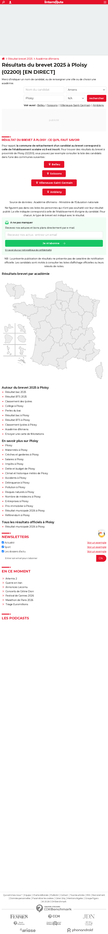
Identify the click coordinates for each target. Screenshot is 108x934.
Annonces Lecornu (16, 587)
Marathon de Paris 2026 (19, 600)
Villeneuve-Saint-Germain (75, 105)
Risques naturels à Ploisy (19, 492)
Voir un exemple (96, 542)
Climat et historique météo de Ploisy (26, 473)
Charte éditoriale (40, 895)
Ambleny (98, 105)
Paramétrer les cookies (42, 898)
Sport (6, 547)
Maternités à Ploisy (16, 449)
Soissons (52, 105)
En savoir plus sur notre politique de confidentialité (28, 250)
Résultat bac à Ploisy (17, 415)
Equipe (27, 895)
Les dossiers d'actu (13, 551)
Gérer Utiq (60, 898)
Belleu (41, 105)
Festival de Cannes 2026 (19, 595)
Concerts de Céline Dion (19, 591)
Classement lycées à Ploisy (21, 424)
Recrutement (98, 895)
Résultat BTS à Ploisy (17, 420)
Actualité (8, 542)
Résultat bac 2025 (15, 392)
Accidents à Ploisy (15, 477)
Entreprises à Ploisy (16, 501)
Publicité (54, 895)
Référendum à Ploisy (17, 515)
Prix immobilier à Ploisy (19, 506)
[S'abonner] (54, 558)
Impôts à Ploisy (14, 463)
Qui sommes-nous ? (12, 895)
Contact (64, 895)
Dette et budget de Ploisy (20, 468)
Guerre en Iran (13, 582)
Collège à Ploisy (14, 406)
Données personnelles (20, 898)
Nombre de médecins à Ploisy (23, 496)
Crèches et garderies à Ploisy (22, 454)
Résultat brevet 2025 (20, 58)
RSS (88, 895)
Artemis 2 (11, 578)
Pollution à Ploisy (15, 487)
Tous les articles (77, 895)
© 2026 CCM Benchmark (54, 901)
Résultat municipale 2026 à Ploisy (25, 510)
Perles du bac (13, 410)
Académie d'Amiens (47, 58)
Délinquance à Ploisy (17, 482)
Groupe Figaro (91, 898)
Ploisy (8, 445)
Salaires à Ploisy (14, 459)
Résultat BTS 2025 (16, 396)
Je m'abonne (51, 243)
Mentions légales (75, 898)
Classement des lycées (18, 401)
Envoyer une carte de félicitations (24, 433)
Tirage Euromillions (16, 604)
